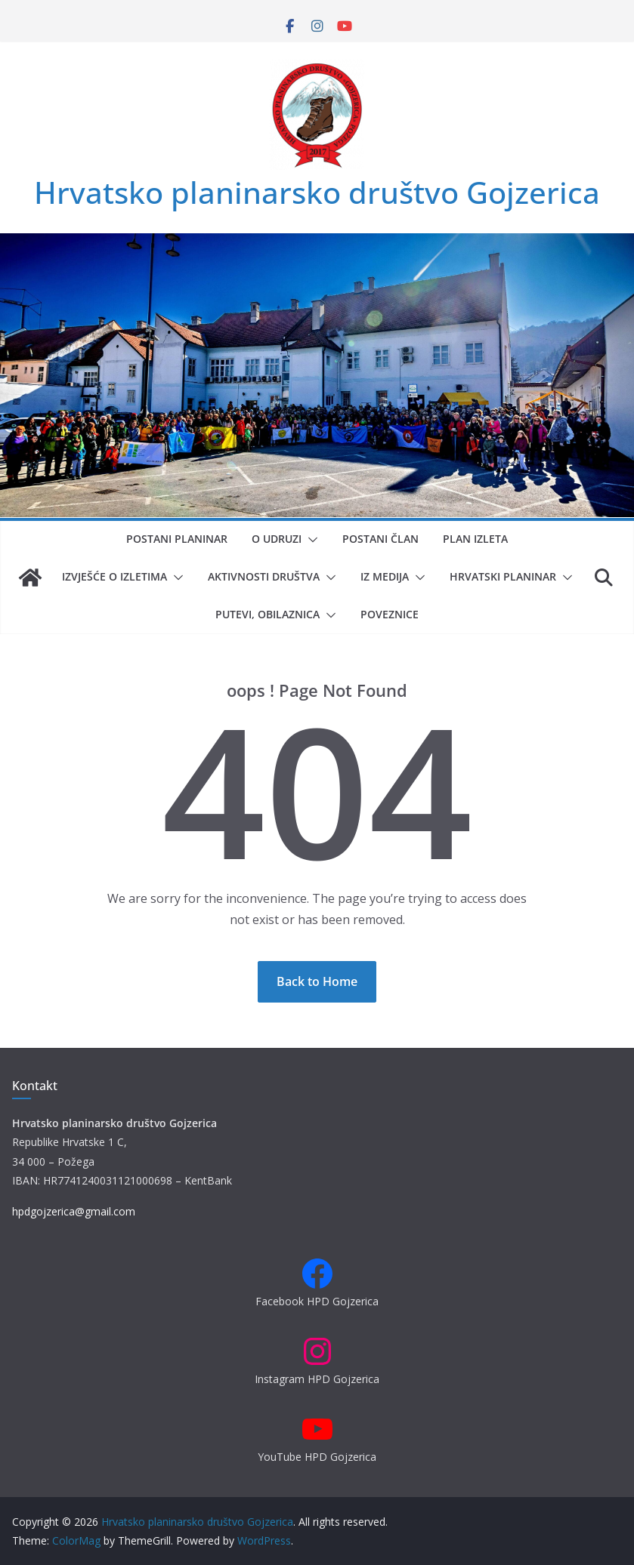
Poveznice (389, 614)
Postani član (380, 538)
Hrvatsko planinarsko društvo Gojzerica (317, 192)
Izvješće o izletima (114, 576)
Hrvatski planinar (503, 576)
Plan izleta (475, 538)
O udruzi (277, 538)
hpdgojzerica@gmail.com (73, 1211)
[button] (310, 539)
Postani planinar (176, 538)
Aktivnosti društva (264, 576)
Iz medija (384, 576)
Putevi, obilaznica (267, 614)
